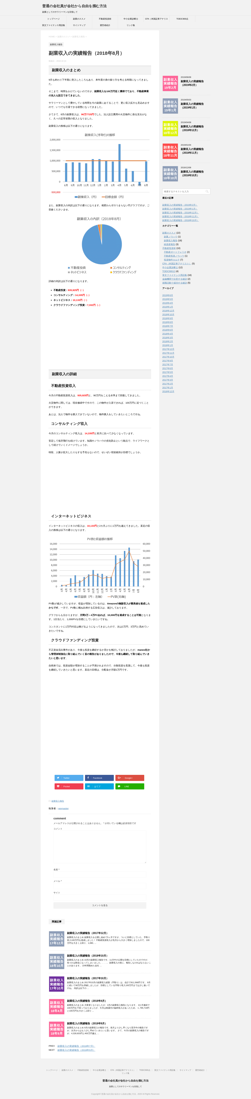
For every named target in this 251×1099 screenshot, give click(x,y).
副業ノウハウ (170, 236)
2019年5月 (167, 299)
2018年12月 (168, 310)
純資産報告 (169, 244)
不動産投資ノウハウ (174, 256)
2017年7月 (167, 364)
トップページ (53, 19)
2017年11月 (168, 353)
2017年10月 (168, 357)
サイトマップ (79, 25)
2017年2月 (167, 383)
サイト (56, 892)
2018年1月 (167, 345)
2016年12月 (168, 391)
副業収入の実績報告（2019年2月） (192, 83)
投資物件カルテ (172, 259)
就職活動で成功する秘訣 (174, 283)
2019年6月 (167, 295)
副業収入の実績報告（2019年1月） (192, 106)
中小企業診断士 (131, 19)
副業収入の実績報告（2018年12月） (192, 128)
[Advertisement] (75, 342)
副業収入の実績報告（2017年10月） (88, 978)
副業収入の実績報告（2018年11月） (192, 151)
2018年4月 (167, 333)
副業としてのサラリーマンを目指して (125, 1086)
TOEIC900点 (182, 19)
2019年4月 (167, 303)
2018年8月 (167, 322)
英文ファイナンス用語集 (53, 25)
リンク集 (131, 25)
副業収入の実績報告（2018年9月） (87, 1023)
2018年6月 (167, 330)
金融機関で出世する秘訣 (174, 279)
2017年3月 (167, 380)
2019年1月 (167, 307)
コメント (57, 828)
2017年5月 (167, 372)
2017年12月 (168, 349)
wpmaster (63, 808)
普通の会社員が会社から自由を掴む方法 (74, 6)
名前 (56, 869)
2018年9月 (167, 318)
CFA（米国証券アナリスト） (156, 20)
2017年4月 (167, 376)
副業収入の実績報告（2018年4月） (87, 1000)
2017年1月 (167, 387)
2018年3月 (167, 337)
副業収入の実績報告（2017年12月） (88, 933)
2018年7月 (167, 326)
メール (57, 881)
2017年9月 (167, 360)
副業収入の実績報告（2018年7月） (76, 1046)
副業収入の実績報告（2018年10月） (88, 955)
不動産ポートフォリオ (175, 252)
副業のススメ (79, 19)
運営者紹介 (105, 25)
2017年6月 (167, 368)
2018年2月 (167, 341)
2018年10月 (168, 314)
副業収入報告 (58, 801)
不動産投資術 (105, 19)
